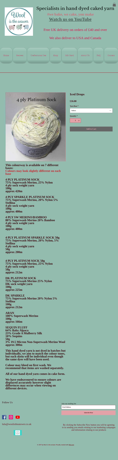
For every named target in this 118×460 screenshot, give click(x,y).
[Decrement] (71, 120)
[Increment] (79, 120)
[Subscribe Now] (88, 412)
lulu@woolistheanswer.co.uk (16, 424)
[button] (114, 4)
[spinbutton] (75, 120)
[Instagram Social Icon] (11, 417)
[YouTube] (18, 417)
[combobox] (91, 110)
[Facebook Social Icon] (4, 417)
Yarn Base (74, 106)
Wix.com (71, 445)
